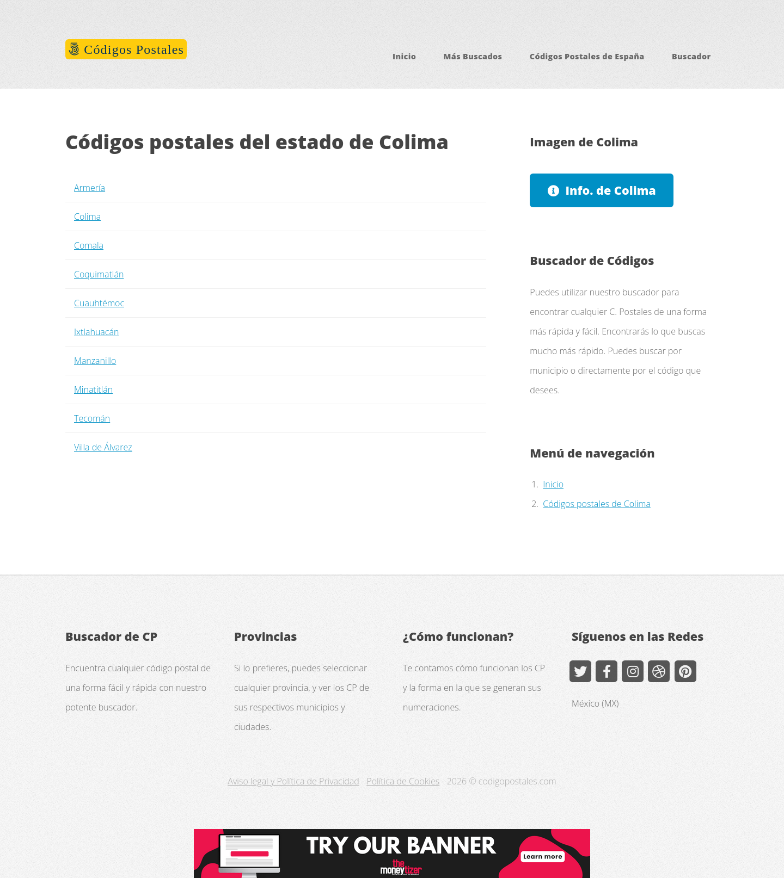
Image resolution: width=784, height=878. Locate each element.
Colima (87, 216)
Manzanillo (95, 361)
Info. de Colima (611, 190)
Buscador (691, 56)
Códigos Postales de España (587, 56)
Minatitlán (93, 389)
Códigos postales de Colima (597, 504)
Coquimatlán (99, 274)
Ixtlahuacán (96, 332)
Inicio (404, 56)
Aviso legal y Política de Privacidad (293, 781)
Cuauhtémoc (99, 303)
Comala (88, 245)
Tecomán (92, 418)
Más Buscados (473, 56)
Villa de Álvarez (103, 447)
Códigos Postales (132, 49)
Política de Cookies (402, 781)
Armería (89, 188)
